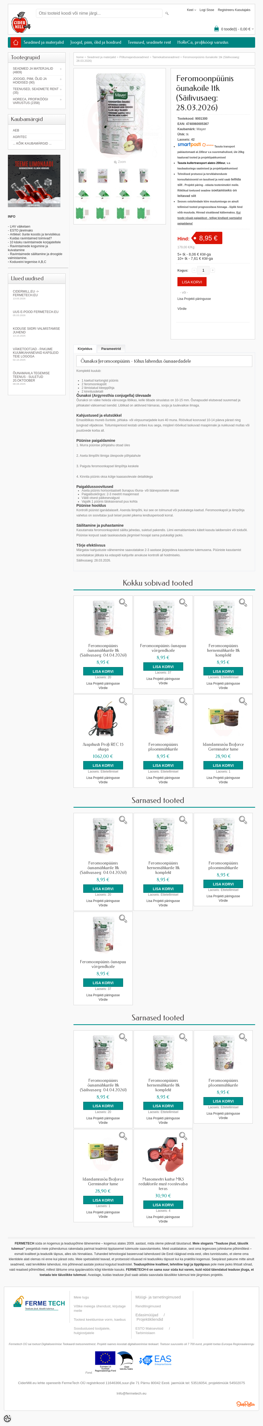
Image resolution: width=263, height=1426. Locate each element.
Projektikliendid (149, 1319)
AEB (16, 130)
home (80, 57)
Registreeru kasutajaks (234, 10)
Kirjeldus (85, 349)
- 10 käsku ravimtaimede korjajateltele (34, 242)
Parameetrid (111, 349)
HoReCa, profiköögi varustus (202, 42)
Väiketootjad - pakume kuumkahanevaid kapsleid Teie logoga (37, 354)
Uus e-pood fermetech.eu (37, 313)
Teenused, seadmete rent (149, 42)
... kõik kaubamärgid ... (32, 143)
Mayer (201, 129)
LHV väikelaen (20, 226)
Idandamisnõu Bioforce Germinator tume (223, 747)
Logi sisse (207, 10)
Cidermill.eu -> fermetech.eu (37, 295)
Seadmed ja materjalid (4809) (33, 70)
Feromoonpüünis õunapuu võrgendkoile (163, 648)
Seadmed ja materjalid (44, 42)
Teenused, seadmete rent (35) (36, 91)
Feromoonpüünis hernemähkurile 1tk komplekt (223, 650)
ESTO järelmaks (21, 230)
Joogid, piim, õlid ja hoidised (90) (30, 80)
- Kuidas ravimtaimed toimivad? (30, 238)
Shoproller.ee (245, 1403)
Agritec (20, 137)
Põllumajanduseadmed (134, 57)
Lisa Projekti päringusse (194, 299)
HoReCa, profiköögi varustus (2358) (30, 101)
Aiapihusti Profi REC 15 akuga (103, 747)
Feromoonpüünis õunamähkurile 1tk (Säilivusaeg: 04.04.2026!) (103, 650)
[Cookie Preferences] (7, 1418)
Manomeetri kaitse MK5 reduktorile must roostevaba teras (163, 1183)
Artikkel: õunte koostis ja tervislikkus (35, 234)
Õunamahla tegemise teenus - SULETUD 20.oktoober (37, 378)
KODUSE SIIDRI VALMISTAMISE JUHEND (37, 332)
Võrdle (182, 309)
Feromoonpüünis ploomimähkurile (163, 747)
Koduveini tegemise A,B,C (27, 262)
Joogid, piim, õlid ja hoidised (95, 42)
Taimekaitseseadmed (165, 57)
